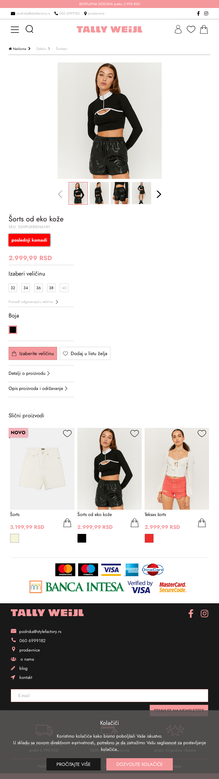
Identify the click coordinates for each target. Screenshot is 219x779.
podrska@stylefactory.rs (30, 13)
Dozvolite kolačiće (139, 764)
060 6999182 (67, 13)
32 (13, 288)
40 (64, 288)
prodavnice (94, 13)
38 (51, 288)
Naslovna (19, 48)
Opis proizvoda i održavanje (36, 388)
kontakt (21, 677)
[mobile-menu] (16, 29)
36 (38, 288)
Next (158, 194)
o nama (22, 659)
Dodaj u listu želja (85, 353)
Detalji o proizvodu (27, 373)
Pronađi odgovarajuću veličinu (33, 301)
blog (19, 668)
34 (25, 288)
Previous (61, 194)
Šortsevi (61, 48)
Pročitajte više (73, 764)
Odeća (41, 48)
